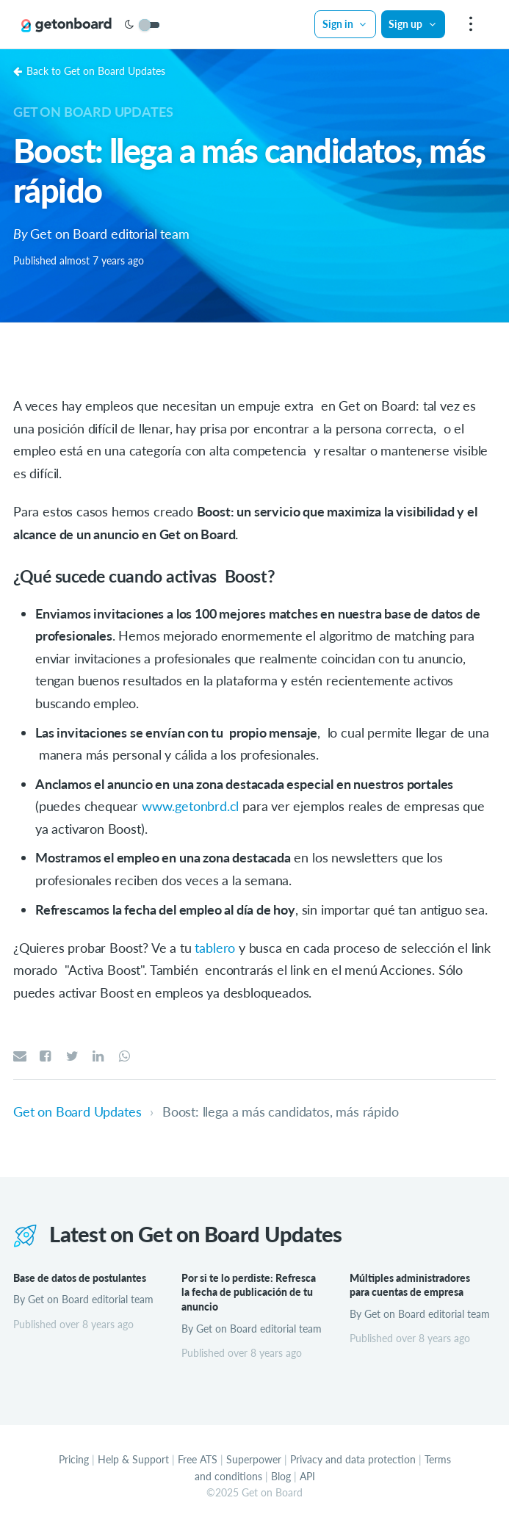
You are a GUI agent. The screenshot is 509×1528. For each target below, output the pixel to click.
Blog (281, 1476)
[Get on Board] (67, 25)
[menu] (469, 24)
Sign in (345, 24)
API (307, 1476)
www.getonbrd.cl (190, 806)
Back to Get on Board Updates (89, 71)
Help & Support (133, 1459)
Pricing (74, 1459)
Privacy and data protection (353, 1459)
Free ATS (197, 1459)
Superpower (253, 1459)
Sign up (413, 24)
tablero (215, 948)
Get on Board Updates (93, 112)
